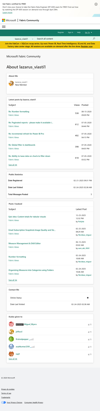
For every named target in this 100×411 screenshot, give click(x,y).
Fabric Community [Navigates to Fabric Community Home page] (29, 20)
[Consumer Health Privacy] (33, 402)
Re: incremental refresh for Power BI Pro (26, 133)
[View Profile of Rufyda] (81, 221)
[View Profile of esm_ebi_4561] (83, 248)
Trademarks (5, 397)
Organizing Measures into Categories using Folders (31, 270)
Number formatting (17, 256)
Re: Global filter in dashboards (22, 145)
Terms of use (6, 393)
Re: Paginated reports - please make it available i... (31, 122)
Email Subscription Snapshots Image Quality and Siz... (32, 230)
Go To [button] (87, 32)
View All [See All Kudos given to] (13, 358)
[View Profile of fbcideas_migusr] (84, 235)
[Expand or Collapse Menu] (4, 26)
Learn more (7, 12)
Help (79, 32)
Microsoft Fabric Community (23, 56)
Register (61, 32)
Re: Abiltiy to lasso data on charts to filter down (29, 156)
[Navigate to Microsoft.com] (9, 20)
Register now (86, 46)
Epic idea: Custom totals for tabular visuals (27, 216)
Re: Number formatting (19, 111)
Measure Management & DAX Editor (25, 243)
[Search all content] (66, 38)
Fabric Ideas (14, 115)
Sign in (70, 32)
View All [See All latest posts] (13, 164)
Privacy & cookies (8, 389)
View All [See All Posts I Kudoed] (13, 280)
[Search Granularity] (24, 38)
